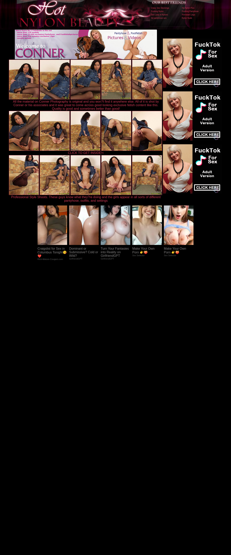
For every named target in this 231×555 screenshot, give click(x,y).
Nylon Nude (187, 18)
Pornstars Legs (188, 15)
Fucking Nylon (157, 11)
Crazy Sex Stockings (160, 8)
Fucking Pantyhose (190, 11)
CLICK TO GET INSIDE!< (86, 153)
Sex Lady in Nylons (159, 15)
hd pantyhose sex (158, 18)
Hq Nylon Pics (188, 8)
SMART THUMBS (122, 473)
